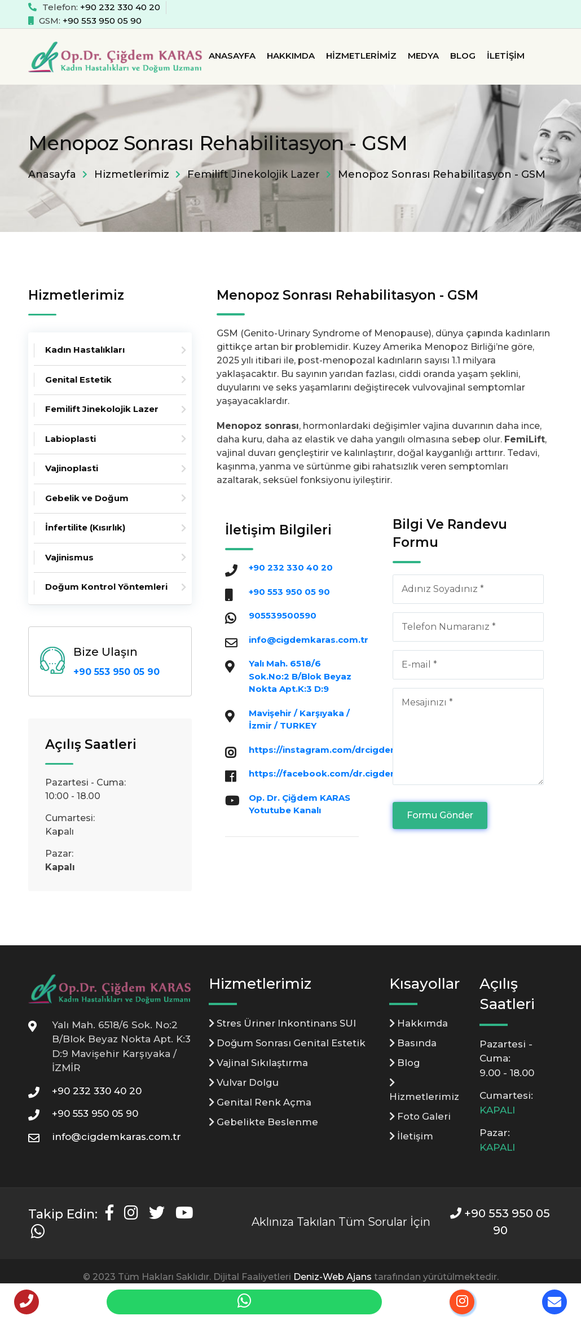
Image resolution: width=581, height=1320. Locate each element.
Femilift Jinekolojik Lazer (253, 174)
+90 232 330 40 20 (120, 7)
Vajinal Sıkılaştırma (260, 1063)
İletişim (506, 55)
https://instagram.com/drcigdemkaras (337, 749)
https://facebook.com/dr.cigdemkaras (337, 773)
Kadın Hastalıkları (85, 349)
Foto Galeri (421, 1118)
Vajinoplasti (71, 468)
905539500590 (282, 615)
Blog (463, 55)
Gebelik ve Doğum (87, 498)
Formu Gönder (440, 815)
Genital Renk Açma (261, 1103)
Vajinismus (69, 557)
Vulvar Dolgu (245, 1083)
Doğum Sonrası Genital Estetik (289, 1043)
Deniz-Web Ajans (332, 1276)
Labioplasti (70, 438)
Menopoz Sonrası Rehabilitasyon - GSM (441, 174)
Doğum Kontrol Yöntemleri (106, 586)
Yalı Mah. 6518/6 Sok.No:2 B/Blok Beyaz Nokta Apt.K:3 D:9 (300, 676)
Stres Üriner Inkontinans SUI (285, 1023)
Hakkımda (291, 55)
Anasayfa (232, 55)
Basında (413, 1043)
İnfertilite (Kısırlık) (85, 527)
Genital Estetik (78, 379)
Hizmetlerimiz (361, 55)
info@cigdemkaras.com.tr (308, 639)
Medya (423, 55)
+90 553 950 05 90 (102, 20)
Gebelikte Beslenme (264, 1123)
